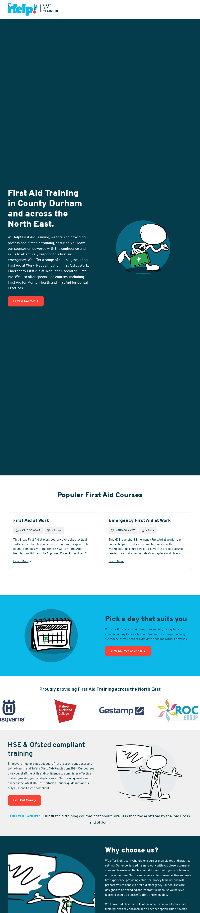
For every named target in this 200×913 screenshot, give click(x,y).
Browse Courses (25, 301)
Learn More (20, 561)
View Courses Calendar (128, 651)
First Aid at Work (31, 521)
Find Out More (24, 800)
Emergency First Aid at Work (140, 521)
